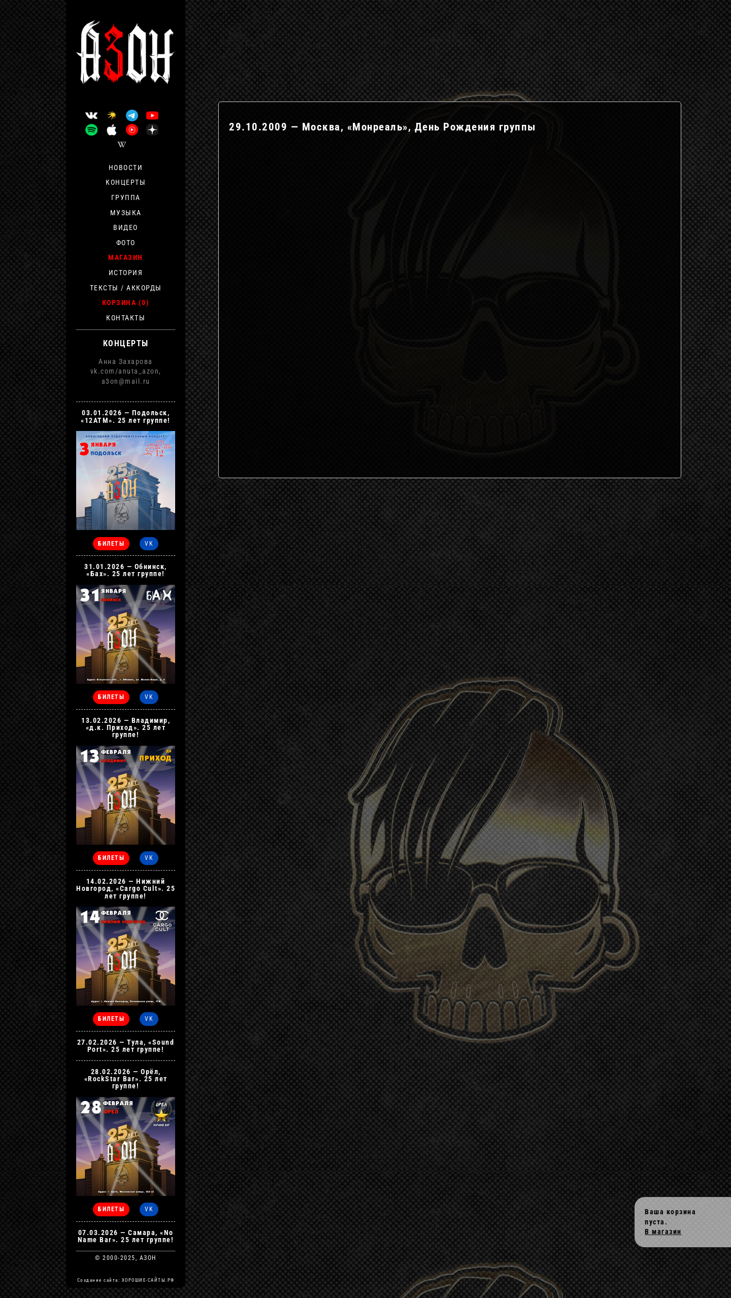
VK (149, 543)
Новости (126, 167)
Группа (126, 197)
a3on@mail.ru (126, 381)
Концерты (126, 182)
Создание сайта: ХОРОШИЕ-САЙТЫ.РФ (126, 1280)
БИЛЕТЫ (111, 543)
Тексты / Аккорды (126, 288)
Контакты (125, 318)
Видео (125, 227)
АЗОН (148, 1257)
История (126, 273)
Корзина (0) (126, 302)
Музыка (126, 213)
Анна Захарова (125, 361)
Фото (126, 243)
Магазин (125, 257)
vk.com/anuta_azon (124, 371)
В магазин (663, 1231)
